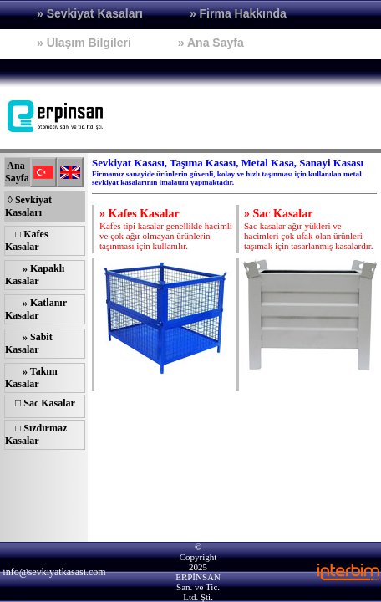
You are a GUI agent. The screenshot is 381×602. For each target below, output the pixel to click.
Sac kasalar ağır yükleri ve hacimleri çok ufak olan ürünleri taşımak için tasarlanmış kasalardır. (308, 229)
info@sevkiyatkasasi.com (54, 572)
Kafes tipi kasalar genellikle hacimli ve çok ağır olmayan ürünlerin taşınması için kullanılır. (165, 229)
